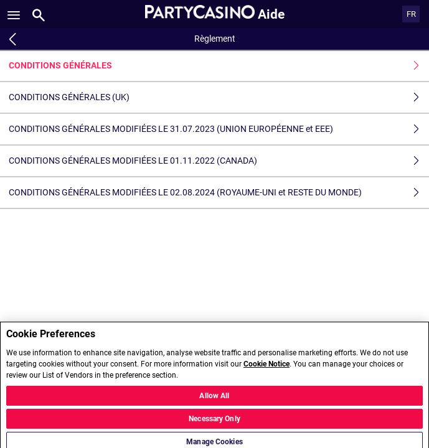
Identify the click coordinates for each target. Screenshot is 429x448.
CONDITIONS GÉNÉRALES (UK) (219, 97)
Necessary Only (214, 422)
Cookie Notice (266, 367)
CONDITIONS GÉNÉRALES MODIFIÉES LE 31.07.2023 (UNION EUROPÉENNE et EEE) (219, 129)
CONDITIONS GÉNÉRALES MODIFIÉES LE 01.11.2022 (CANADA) (219, 161)
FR (411, 14)
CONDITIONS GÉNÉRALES (219, 65)
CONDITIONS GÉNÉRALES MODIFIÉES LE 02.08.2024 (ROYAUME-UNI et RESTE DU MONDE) (219, 192)
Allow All (214, 399)
